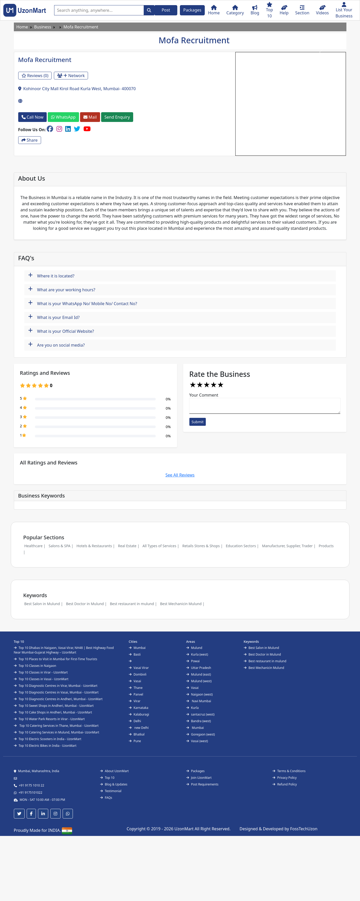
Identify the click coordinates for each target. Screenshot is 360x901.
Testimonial (111, 791)
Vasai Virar (139, 668)
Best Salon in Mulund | (43, 603)
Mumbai (137, 648)
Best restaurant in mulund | (133, 603)
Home (22, 27)
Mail (90, 117)
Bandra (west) (198, 721)
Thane (136, 688)
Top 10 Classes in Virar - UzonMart (41, 672)
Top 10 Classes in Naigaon (35, 666)
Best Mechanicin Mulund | (182, 603)
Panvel (136, 694)
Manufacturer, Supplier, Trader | (289, 545)
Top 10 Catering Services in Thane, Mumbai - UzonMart (56, 725)
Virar (135, 701)
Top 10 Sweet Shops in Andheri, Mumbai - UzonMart (54, 705)
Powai (193, 661)
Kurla (192, 708)
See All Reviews (180, 475)
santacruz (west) (200, 714)
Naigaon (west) (199, 694)
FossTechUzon (303, 829)
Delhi (135, 721)
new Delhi (139, 728)
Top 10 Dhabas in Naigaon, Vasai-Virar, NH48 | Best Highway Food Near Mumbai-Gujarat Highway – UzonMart (64, 650)
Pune (135, 741)
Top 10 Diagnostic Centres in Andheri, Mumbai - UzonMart (58, 699)
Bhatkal (137, 734)
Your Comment (203, 395)
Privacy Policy (285, 777)
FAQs (106, 797)
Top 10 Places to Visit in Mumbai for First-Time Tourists (55, 659)
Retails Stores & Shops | (202, 545)
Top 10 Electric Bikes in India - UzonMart (45, 745)
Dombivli (138, 674)
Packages (192, 10)
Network (71, 75)
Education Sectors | (242, 545)
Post (166, 10)
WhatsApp (63, 117)
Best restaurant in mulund (265, 661)
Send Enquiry (117, 117)
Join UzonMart (199, 777)
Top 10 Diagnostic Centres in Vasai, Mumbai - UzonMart (56, 692)
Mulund (194, 648)
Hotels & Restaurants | (95, 545)
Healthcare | (35, 545)
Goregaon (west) (200, 734)
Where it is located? (51, 275)
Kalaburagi (139, 714)
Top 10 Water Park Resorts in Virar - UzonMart (49, 719)
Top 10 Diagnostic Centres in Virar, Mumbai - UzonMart (56, 685)
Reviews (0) (35, 75)
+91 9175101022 (30, 792)
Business (42, 27)
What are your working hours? (61, 289)
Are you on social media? (56, 344)
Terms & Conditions (289, 771)
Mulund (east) (198, 674)
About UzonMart (114, 771)
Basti (135, 654)
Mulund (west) (199, 681)
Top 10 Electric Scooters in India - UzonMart (47, 739)
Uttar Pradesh (198, 668)
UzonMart (184, 829)
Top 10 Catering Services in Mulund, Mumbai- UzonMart (56, 732)
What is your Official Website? (61, 331)
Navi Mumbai (198, 701)
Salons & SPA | (60, 545)
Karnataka (138, 708)
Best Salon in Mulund (261, 648)
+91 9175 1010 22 (31, 785)
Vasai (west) (197, 741)
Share (30, 140)
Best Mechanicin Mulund (264, 668)
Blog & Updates (114, 784)
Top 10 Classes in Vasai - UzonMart (41, 679)
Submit (198, 421)
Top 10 (107, 777)
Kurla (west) (197, 654)
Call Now (33, 117)
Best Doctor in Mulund (262, 654)
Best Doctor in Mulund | (86, 603)
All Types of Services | (160, 545)
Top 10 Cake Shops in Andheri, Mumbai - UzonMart (53, 712)
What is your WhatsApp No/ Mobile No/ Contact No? (82, 303)
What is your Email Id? (54, 317)
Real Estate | (128, 545)
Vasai (135, 681)
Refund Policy (285, 784)
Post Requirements (202, 784)
